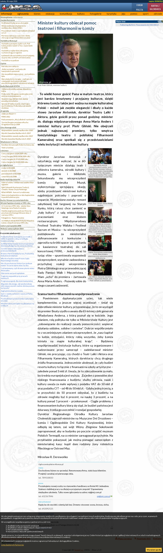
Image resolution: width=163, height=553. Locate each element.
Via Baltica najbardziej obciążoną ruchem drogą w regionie (14, 52)
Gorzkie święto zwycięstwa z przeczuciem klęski (12, 250)
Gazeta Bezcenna (7, 20)
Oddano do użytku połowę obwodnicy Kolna (16, 90)
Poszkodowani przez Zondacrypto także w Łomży (17, 300)
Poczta (139, 9)
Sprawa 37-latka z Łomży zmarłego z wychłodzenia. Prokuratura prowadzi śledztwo (16, 106)
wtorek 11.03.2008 (8, 171)
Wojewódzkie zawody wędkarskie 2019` (17, 136)
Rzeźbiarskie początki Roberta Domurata (17, 145)
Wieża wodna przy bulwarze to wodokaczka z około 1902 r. (13, 27)
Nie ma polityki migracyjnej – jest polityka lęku (18, 75)
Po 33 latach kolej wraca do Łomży (14, 23)
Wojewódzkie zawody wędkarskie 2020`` (17, 130)
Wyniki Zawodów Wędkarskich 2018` (16, 139)
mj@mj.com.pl (103, 496)
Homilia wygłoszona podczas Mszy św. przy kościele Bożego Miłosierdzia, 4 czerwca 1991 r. (16, 213)
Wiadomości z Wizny (9, 142)
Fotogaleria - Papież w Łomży (12, 218)
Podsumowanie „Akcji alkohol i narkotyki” (18, 119)
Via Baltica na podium (10, 60)
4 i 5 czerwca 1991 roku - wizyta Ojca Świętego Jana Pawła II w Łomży (15, 207)
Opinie (3, 63)
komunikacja (66, 13)
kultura (80, 13)
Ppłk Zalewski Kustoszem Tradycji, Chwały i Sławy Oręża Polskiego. (15, 188)
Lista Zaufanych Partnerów (12, 545)
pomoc (133, 13)
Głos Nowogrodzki (8, 127)
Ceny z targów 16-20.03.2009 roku (14, 162)
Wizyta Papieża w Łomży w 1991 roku (15, 203)
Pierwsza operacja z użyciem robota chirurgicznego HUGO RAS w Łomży (15, 37)
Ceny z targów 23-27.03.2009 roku (14, 159)
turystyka (111, 13)
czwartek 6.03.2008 (9, 176)
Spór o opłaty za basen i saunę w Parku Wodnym (17, 295)
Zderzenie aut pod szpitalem (12, 273)
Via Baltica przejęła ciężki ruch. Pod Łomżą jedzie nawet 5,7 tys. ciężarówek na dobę (17, 46)
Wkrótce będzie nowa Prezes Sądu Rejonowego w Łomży (15, 259)
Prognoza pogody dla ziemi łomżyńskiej (17, 281)
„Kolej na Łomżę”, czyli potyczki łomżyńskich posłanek (13, 70)
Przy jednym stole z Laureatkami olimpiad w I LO (18, 32)
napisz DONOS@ (156, 1)
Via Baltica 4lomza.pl (8, 41)
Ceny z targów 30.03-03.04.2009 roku (15, 156)
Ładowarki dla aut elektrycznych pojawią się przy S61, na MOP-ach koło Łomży (17, 56)
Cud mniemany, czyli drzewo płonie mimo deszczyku (17, 269)
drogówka (4, 111)
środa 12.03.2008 (8, 168)
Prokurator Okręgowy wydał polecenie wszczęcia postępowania (17, 95)
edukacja (50, 13)
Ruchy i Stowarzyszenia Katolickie (14, 200)
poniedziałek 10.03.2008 (11, 174)
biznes (37, 13)
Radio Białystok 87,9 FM (10, 86)
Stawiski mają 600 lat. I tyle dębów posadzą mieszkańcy (14, 100)
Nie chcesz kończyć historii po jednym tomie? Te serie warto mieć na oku (16, 264)
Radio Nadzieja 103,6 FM (10, 180)
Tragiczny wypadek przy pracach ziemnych (14, 277)
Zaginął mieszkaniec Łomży (12, 291)
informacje (6, 13)
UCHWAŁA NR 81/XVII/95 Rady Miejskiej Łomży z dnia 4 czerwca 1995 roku (17, 222)
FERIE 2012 (5, 117)
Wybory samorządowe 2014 (11, 229)
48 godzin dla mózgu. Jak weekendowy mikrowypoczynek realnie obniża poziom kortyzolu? (17, 286)
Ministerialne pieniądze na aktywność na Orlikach (17, 305)
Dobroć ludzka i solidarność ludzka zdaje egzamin (17, 183)
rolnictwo (4, 151)
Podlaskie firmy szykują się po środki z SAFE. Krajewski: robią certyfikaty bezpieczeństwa (16, 239)
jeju (123, 13)
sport (146, 13)
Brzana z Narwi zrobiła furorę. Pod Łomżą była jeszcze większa (17, 255)
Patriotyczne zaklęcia (10, 66)
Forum (139, 5)
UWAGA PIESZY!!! (8, 114)
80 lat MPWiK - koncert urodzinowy (15, 192)
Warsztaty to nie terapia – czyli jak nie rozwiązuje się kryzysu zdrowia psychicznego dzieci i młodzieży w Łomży (17, 81)
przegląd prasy (6, 165)
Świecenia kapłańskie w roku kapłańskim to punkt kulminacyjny (17, 196)
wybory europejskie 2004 (10, 226)
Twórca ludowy (7, 148)
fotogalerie (95, 13)
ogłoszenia (23, 13)
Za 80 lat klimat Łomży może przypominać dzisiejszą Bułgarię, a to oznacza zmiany (17, 245)
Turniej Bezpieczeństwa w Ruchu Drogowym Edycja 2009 (14, 123)
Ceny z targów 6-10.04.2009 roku (14, 153)
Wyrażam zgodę (154, 550)
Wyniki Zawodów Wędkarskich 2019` (16, 133)
